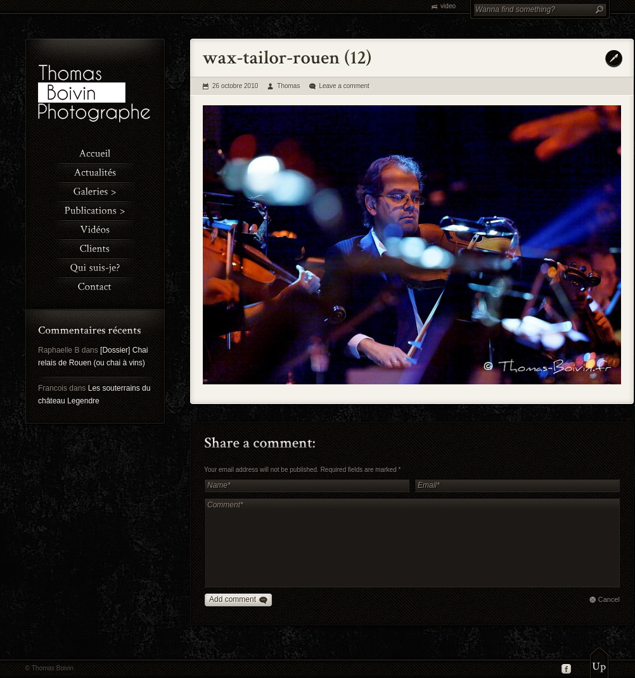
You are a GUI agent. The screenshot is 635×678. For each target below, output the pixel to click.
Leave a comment (344, 85)
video (448, 6)
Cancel (609, 599)
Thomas (288, 85)
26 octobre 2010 (235, 85)
